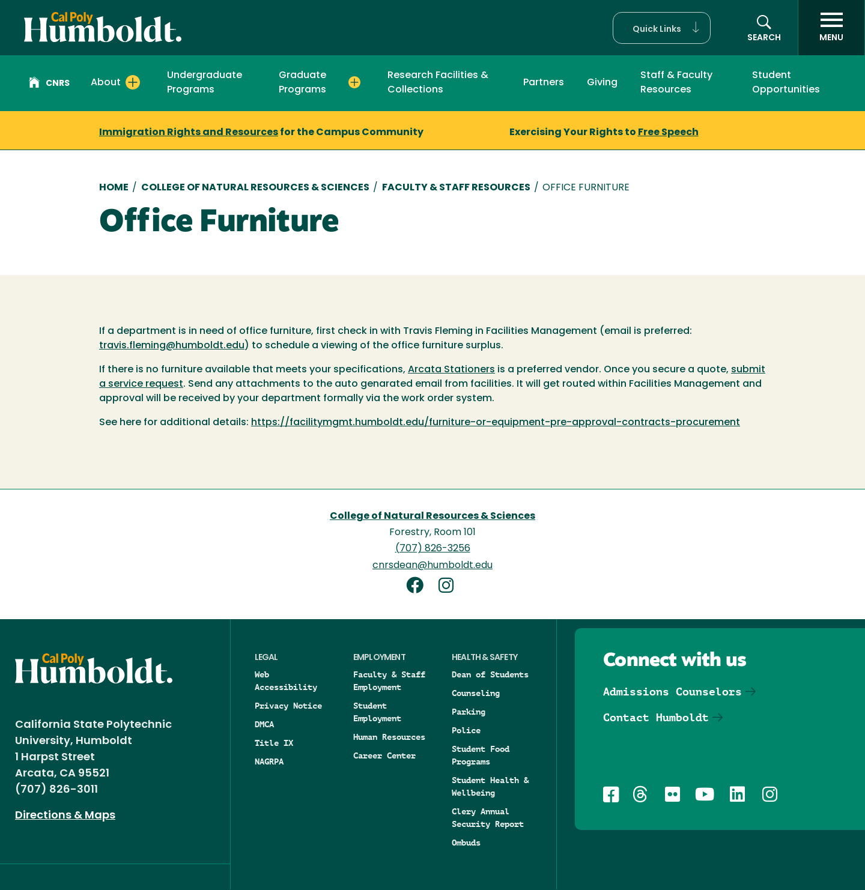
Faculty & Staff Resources (456, 188)
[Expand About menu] (133, 82)
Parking (468, 711)
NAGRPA (269, 761)
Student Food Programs (480, 755)
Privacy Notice (288, 705)
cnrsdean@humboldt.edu (432, 566)
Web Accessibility (286, 681)
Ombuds (466, 842)
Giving (602, 83)
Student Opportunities (786, 83)
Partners (543, 83)
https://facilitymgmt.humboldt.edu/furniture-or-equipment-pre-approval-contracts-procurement (495, 423)
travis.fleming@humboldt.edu (171, 346)
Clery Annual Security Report (488, 818)
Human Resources (389, 737)
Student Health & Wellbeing (490, 786)
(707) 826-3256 (432, 549)
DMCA (264, 724)
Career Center (384, 755)
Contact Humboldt (656, 717)
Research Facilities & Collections (437, 83)
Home (114, 188)
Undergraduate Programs (204, 83)
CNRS (49, 84)
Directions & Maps (65, 816)
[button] (662, 28)
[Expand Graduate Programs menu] (354, 82)
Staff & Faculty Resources (676, 83)
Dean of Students (490, 674)
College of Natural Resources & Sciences (255, 188)
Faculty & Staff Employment (389, 681)
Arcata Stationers (451, 370)
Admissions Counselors (672, 691)
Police (466, 730)
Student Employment (377, 712)
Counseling (476, 693)
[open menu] (831, 27)
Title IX (274, 743)
